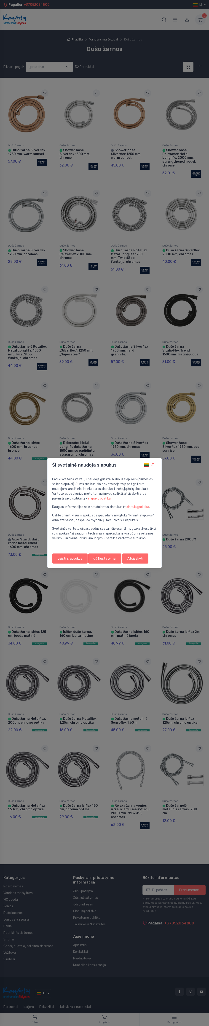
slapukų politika (99, 498)
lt (149, 465)
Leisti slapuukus (69, 558)
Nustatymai (105, 558)
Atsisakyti (135, 558)
